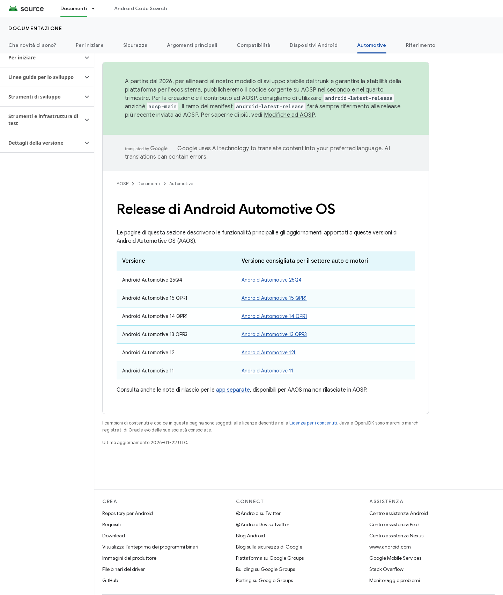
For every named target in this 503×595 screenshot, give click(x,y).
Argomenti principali (192, 45)
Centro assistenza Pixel (394, 524)
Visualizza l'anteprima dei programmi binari (150, 547)
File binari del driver (123, 569)
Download (113, 535)
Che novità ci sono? (32, 45)
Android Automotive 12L (269, 352)
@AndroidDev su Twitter (262, 524)
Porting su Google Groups (264, 580)
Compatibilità (253, 45)
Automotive (181, 184)
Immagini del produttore (129, 558)
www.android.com (390, 547)
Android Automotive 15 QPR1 (274, 298)
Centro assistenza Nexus (396, 535)
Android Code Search (140, 8)
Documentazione (35, 28)
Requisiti (111, 524)
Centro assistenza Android (398, 513)
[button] (41, 57)
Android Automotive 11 (267, 371)
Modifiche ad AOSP (289, 114)
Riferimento (421, 45)
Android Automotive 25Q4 (272, 280)
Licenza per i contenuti (313, 423)
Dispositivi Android (314, 45)
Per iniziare (90, 45)
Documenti (149, 184)
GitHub (110, 580)
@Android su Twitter (258, 513)
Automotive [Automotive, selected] (371, 45)
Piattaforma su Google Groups (270, 558)
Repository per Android (127, 513)
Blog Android (250, 535)
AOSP (122, 184)
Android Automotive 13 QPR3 (274, 334)
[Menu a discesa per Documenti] (96, 8)
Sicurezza (135, 45)
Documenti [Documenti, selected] (73, 8)
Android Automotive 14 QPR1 (274, 316)
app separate (233, 389)
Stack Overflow (386, 569)
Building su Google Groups (265, 569)
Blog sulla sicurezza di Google (269, 547)
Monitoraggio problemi (394, 580)
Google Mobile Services (395, 558)
